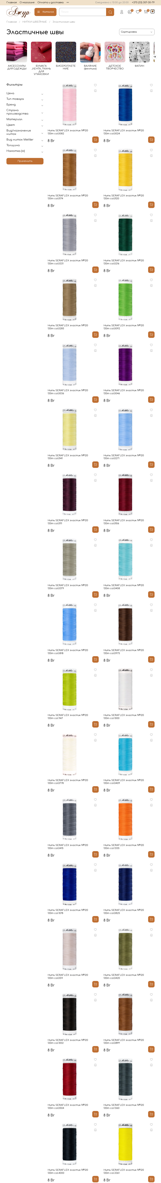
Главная (11, 2)
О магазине (27, 2)
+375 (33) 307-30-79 (143, 2)
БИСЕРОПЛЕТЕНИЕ (68, 68)
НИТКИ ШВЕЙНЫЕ (34, 22)
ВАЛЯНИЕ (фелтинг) (93, 68)
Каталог (45, 12)
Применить (25, 162)
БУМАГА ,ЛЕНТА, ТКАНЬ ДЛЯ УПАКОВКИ (42, 69)
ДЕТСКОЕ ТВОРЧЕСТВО (118, 68)
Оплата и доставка (51, 2)
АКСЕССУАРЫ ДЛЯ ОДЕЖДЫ (17, 68)
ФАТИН (143, 66)
